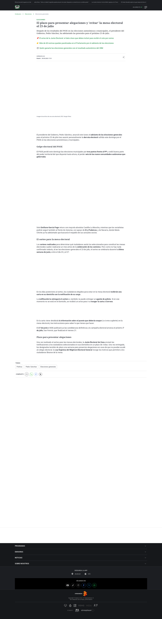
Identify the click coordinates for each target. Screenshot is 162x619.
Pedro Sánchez (31, 367)
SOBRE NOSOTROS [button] (80, 564)
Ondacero (18, 14)
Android (75, 574)
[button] (123, 57)
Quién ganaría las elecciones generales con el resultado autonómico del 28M (71, 48)
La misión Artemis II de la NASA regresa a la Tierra (105, 2)
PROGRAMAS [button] (80, 546)
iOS (88, 574)
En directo (137, 7)
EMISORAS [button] (80, 552)
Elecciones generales (42, 14)
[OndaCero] (17, 7)
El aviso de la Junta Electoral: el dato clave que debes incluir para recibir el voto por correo (76, 38)
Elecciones (28, 14)
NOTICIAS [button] (80, 558)
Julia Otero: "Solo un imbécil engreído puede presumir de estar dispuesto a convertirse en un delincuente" (61, 2)
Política (19, 367)
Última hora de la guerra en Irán (23, 2)
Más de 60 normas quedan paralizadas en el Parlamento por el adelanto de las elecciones (76, 43)
